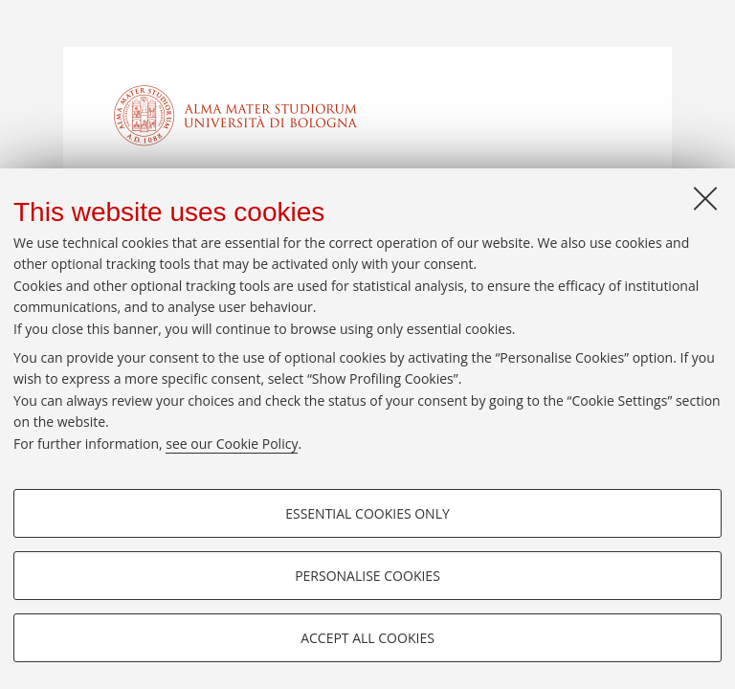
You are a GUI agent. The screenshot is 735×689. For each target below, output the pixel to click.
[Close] (705, 198)
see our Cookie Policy (232, 443)
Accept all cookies (367, 638)
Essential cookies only (367, 513)
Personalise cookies (367, 576)
